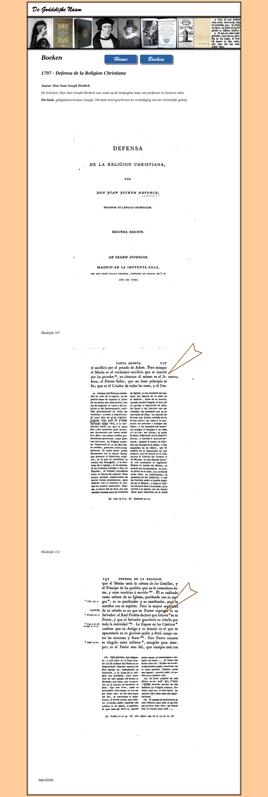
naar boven (46, 779)
